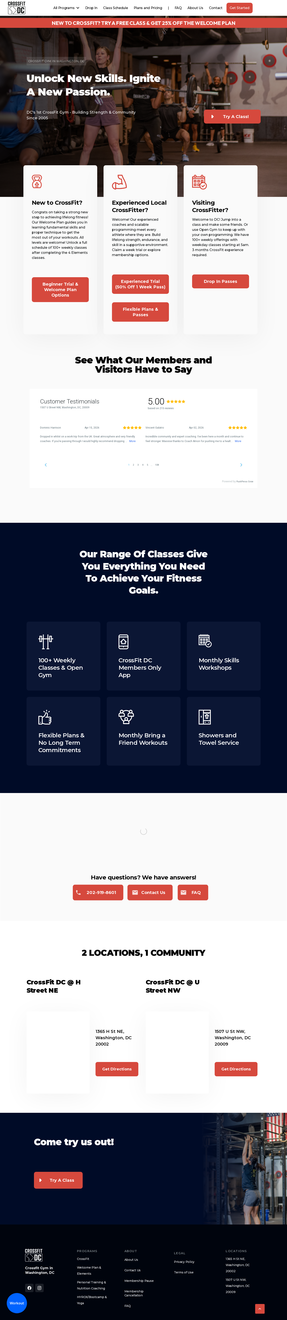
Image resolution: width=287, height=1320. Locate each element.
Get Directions (117, 1069)
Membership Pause (139, 1281)
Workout (17, 1303)
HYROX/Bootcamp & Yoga (92, 1300)
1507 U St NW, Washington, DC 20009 (238, 1286)
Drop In (91, 8)
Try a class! (236, 116)
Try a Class (62, 1180)
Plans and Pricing (148, 8)
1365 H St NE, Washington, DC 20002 (238, 1265)
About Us (195, 8)
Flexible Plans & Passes (140, 312)
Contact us (153, 892)
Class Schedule (115, 8)
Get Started (239, 8)
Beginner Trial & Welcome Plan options (60, 290)
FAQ (178, 8)
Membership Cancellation (134, 1293)
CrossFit (83, 1259)
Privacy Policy (184, 1262)
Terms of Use (184, 1272)
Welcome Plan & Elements (89, 1271)
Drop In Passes (220, 281)
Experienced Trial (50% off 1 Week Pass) (140, 284)
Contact (215, 8)
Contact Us (132, 1270)
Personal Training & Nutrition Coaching (91, 1285)
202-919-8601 (101, 892)
